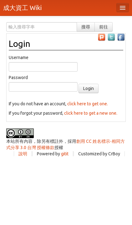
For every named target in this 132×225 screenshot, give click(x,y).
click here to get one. (87, 103)
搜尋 (85, 26)
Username (18, 57)
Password (18, 77)
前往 (103, 26)
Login (19, 43)
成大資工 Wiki (22, 7)
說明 (22, 153)
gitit (65, 153)
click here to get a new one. (90, 113)
